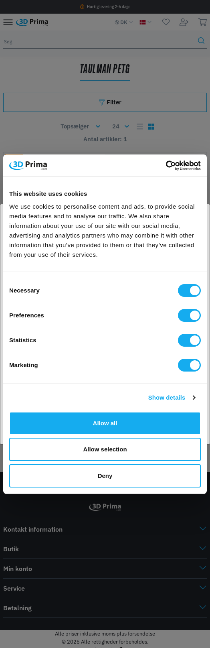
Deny (105, 475)
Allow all (105, 423)
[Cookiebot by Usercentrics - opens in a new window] (166, 165)
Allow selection (105, 449)
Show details (167, 397)
